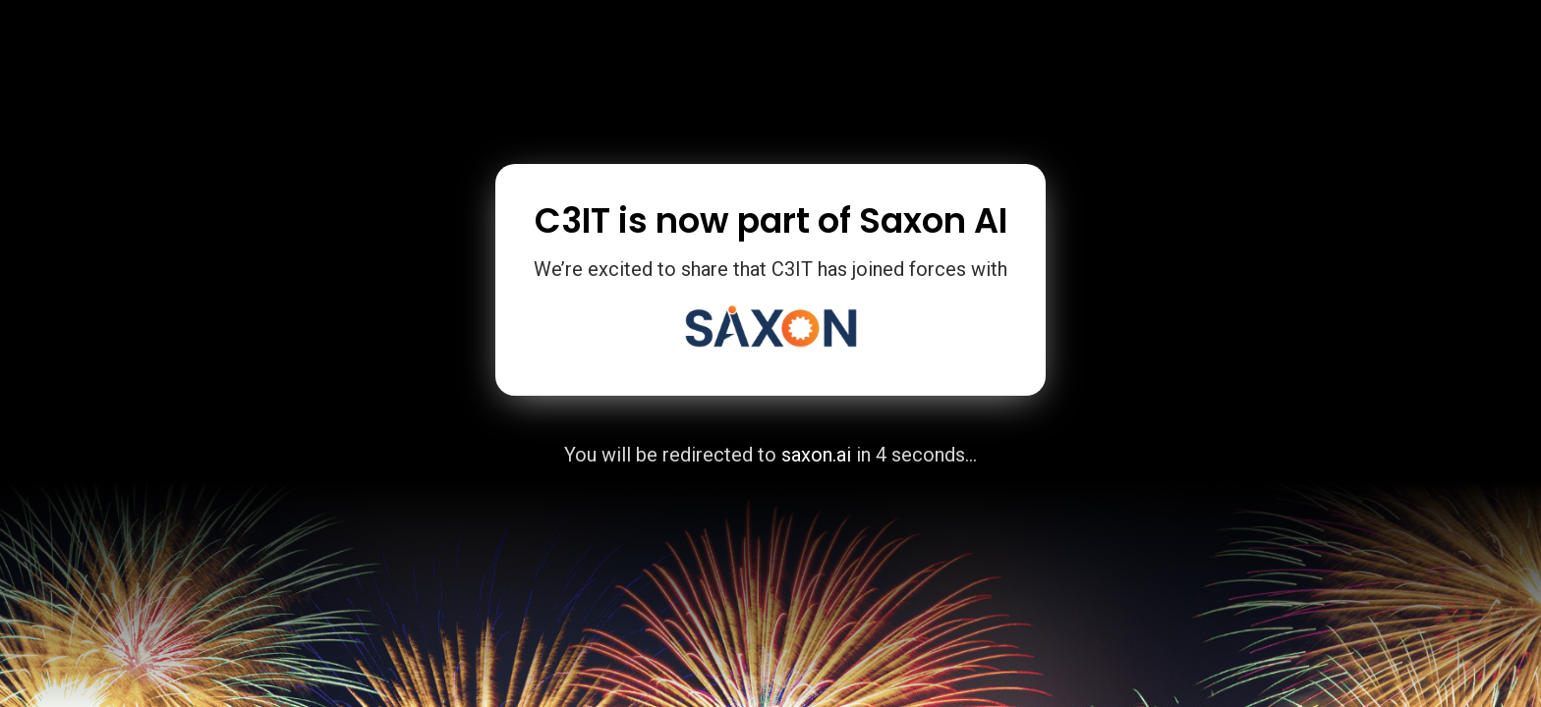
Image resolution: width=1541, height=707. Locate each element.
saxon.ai (816, 454)
